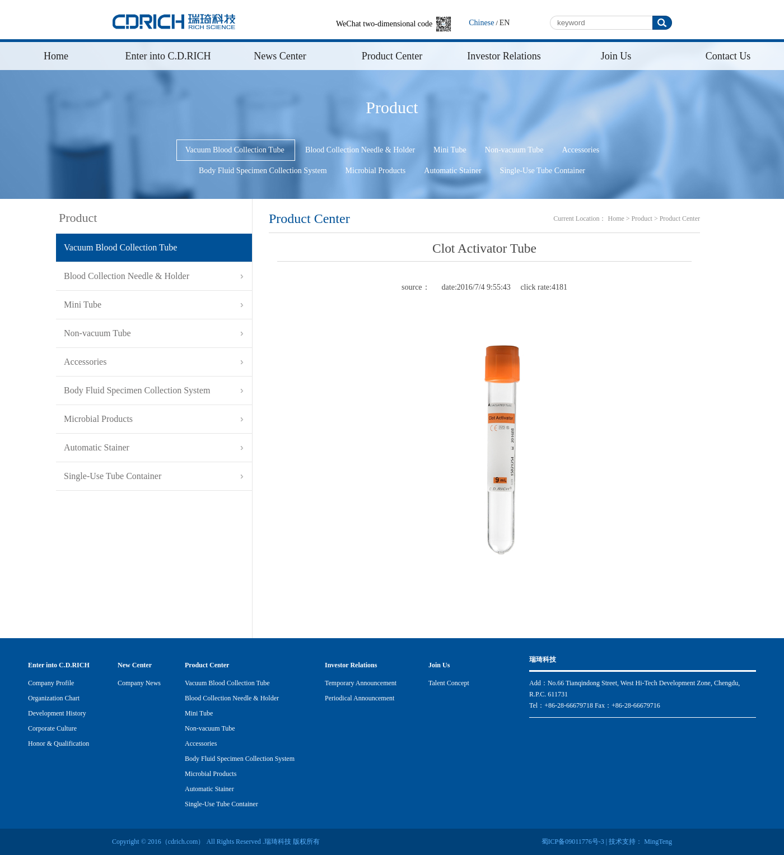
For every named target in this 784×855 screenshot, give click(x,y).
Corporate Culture (52, 728)
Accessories (580, 150)
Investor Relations (503, 56)
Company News (139, 683)
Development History (57, 713)
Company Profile (51, 683)
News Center (280, 56)
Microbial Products (376, 170)
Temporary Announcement (360, 683)
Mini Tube (449, 150)
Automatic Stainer (452, 170)
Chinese (481, 22)
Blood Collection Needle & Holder (360, 150)
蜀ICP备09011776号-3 (573, 841)
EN (505, 22)
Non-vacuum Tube (514, 150)
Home (56, 56)
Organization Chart (54, 698)
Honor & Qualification (58, 743)
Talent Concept (448, 683)
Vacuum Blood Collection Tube (235, 150)
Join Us (616, 56)
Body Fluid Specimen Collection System (263, 170)
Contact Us (728, 56)
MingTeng (657, 841)
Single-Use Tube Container (542, 170)
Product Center (392, 56)
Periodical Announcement (359, 698)
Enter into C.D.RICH (168, 56)
